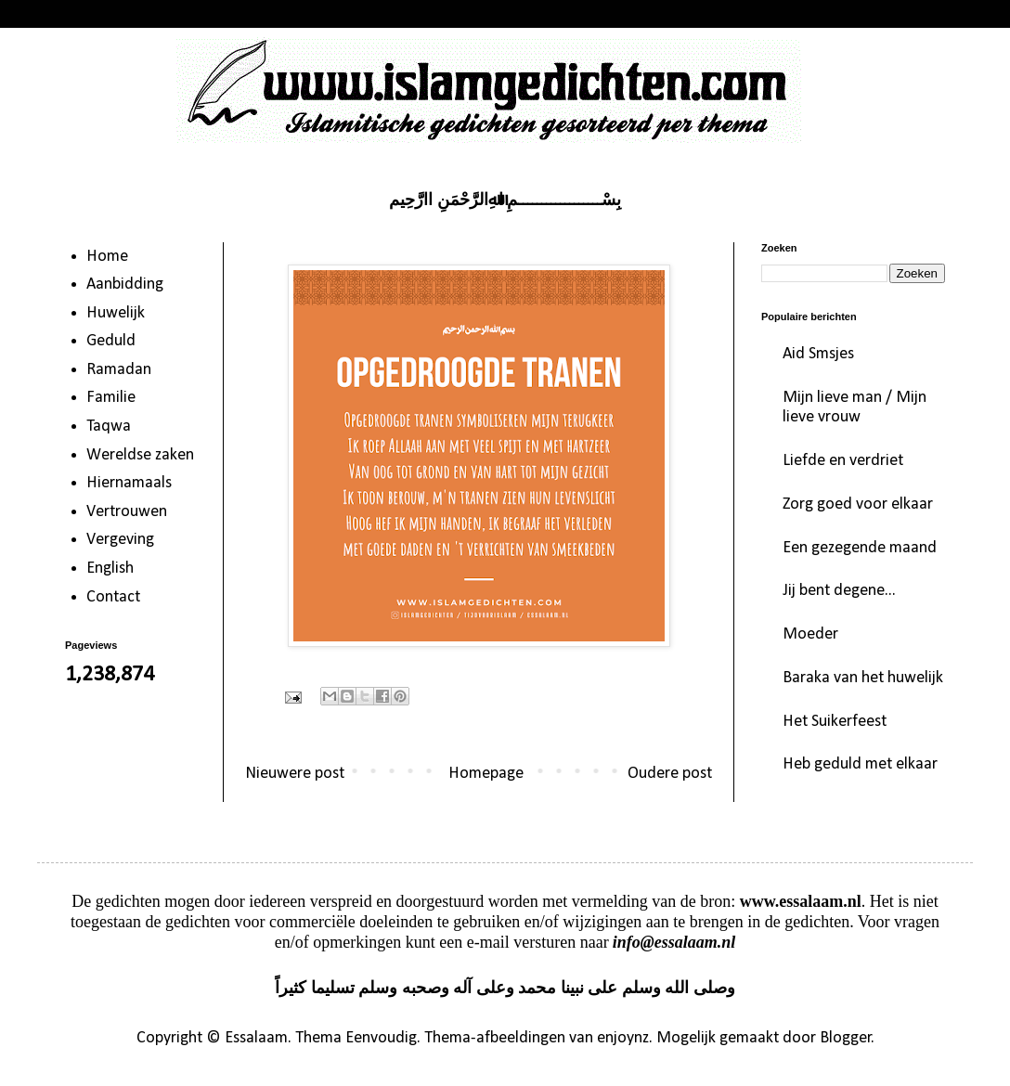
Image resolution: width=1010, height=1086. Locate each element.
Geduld (111, 341)
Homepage (486, 773)
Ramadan (118, 370)
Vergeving (120, 540)
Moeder (810, 634)
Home (107, 256)
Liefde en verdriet (843, 461)
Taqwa (108, 426)
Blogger (846, 1038)
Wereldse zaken (140, 455)
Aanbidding (124, 284)
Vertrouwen (126, 512)
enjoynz (623, 1038)
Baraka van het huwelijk (863, 678)
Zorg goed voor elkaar (858, 504)
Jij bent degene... (839, 591)
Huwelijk (115, 313)
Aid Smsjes (818, 354)
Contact (113, 597)
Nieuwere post (294, 773)
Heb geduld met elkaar (860, 764)
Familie (111, 398)
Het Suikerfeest (835, 721)
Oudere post (670, 773)
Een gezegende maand (860, 548)
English (110, 568)
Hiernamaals (129, 483)
